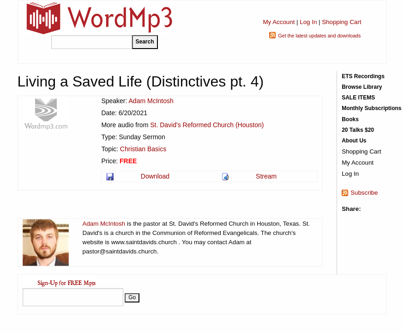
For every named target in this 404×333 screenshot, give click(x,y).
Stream (266, 176)
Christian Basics (143, 149)
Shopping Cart (341, 21)
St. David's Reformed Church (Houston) (207, 125)
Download (155, 176)
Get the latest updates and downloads (319, 35)
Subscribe (364, 192)
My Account (279, 21)
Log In (308, 21)
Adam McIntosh (151, 101)
